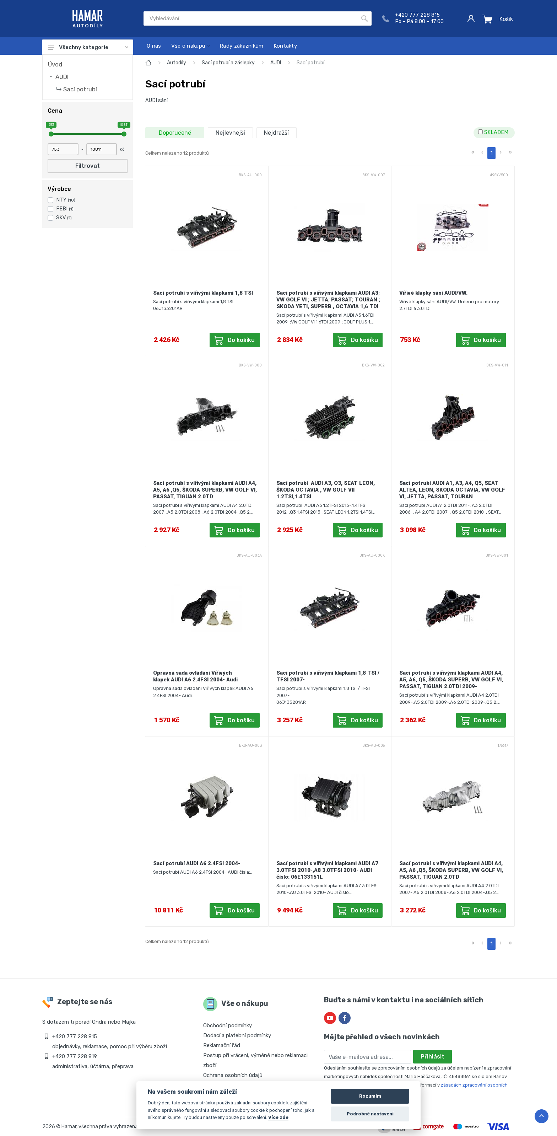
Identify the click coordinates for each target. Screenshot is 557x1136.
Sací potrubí (80, 89)
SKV (64, 218)
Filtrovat (87, 165)
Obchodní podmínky (227, 1025)
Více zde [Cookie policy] (278, 1117)
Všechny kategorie (88, 47)
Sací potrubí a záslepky (228, 63)
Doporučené (175, 132)
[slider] (51, 134)
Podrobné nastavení (370, 1113)
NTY (65, 200)
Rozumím (370, 1096)
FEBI (65, 209)
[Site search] (250, 18)
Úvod (55, 64)
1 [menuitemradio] (491, 153)
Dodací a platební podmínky (237, 1035)
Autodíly (176, 63)
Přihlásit (432, 1056)
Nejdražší (276, 132)
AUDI (62, 76)
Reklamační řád (221, 1045)
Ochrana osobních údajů (233, 1075)
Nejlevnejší (230, 132)
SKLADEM (493, 132)
